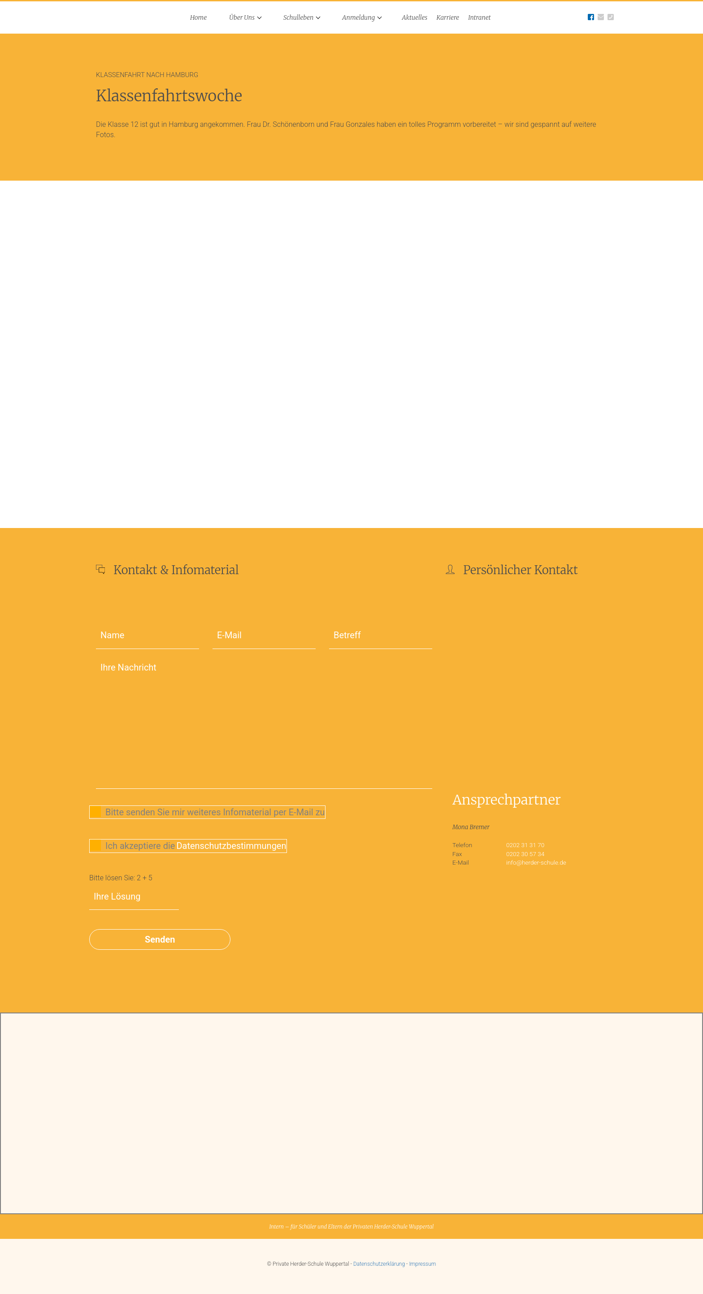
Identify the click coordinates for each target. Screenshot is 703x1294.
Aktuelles (415, 17)
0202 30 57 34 (525, 853)
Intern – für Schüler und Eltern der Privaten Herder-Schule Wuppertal (351, 1226)
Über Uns (242, 17)
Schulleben (298, 17)
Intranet (479, 17)
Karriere (447, 17)
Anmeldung (358, 17)
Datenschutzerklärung (379, 1264)
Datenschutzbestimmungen (231, 845)
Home (198, 17)
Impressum (422, 1264)
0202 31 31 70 (525, 844)
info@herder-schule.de (536, 862)
